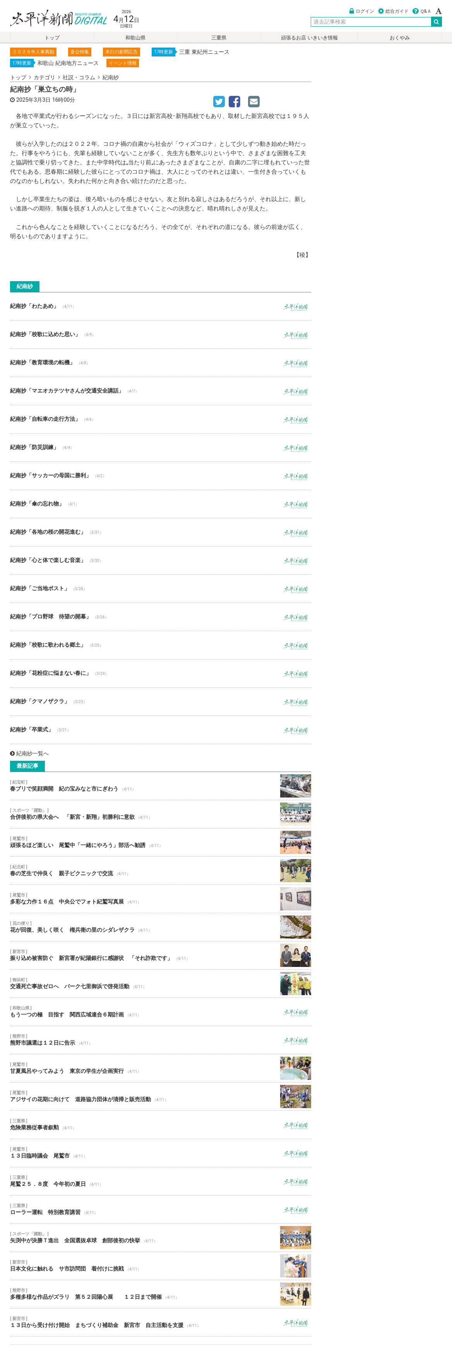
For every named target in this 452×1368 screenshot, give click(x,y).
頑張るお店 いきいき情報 (309, 38)
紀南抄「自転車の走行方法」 (160, 419)
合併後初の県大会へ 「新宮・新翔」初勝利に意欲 (160, 814)
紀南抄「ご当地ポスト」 (160, 589)
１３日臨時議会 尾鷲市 (160, 1153)
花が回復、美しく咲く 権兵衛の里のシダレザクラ (160, 927)
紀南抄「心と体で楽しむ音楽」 (160, 560)
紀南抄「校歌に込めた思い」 (160, 334)
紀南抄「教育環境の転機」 (160, 363)
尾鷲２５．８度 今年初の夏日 (160, 1181)
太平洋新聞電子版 (53, 19)
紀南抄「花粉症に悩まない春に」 (160, 673)
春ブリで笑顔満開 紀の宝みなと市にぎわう (160, 786)
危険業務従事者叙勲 (160, 1125)
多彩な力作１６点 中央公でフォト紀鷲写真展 (160, 899)
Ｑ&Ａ (422, 11)
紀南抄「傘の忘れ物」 (160, 504)
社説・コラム (79, 77)
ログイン (361, 11)
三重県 (218, 38)
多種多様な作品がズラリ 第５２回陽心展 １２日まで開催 (160, 1294)
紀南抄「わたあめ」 (160, 306)
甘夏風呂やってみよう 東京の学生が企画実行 (160, 1068)
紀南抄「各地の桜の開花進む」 (160, 532)
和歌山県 (135, 38)
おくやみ (400, 38)
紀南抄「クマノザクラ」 (160, 702)
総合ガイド (393, 11)
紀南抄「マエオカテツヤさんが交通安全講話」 (160, 391)
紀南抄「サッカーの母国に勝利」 (160, 476)
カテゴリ (44, 77)
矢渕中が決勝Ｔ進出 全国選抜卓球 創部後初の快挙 (160, 1238)
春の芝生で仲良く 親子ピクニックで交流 (160, 871)
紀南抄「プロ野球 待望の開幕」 (160, 617)
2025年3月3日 (33, 100)
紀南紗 (111, 77)
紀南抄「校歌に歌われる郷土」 (160, 645)
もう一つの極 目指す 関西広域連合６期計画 (160, 1012)
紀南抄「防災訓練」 (160, 447)
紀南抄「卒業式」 (160, 730)
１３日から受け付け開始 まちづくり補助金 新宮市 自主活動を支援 (160, 1322)
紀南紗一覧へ (29, 753)
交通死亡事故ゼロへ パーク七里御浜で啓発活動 (160, 983)
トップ (52, 38)
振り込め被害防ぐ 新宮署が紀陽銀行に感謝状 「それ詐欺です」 (160, 955)
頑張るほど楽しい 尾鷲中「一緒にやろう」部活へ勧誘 (160, 842)
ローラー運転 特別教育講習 (160, 1209)
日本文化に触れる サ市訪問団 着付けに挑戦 (160, 1266)
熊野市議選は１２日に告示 (160, 1040)
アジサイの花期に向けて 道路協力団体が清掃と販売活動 (160, 1096)
